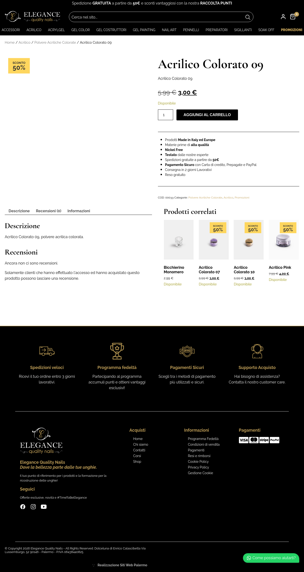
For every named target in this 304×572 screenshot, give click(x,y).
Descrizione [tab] (19, 211)
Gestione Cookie (200, 473)
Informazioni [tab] (78, 211)
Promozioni (291, 30)
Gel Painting (144, 30)
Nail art (169, 30)
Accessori (11, 30)
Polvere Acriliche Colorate (55, 42)
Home (10, 42)
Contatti (139, 450)
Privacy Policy (198, 467)
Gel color (80, 30)
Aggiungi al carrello (207, 115)
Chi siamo (140, 444)
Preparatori (217, 30)
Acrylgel (56, 30)
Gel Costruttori (111, 30)
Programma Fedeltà (203, 439)
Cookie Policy (198, 461)
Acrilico (33, 30)
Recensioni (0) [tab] (48, 211)
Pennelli (191, 30)
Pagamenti (196, 450)
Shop (137, 461)
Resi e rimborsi (199, 456)
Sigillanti (243, 30)
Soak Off (266, 30)
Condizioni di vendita (204, 444)
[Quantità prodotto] (165, 114)
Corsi (137, 456)
